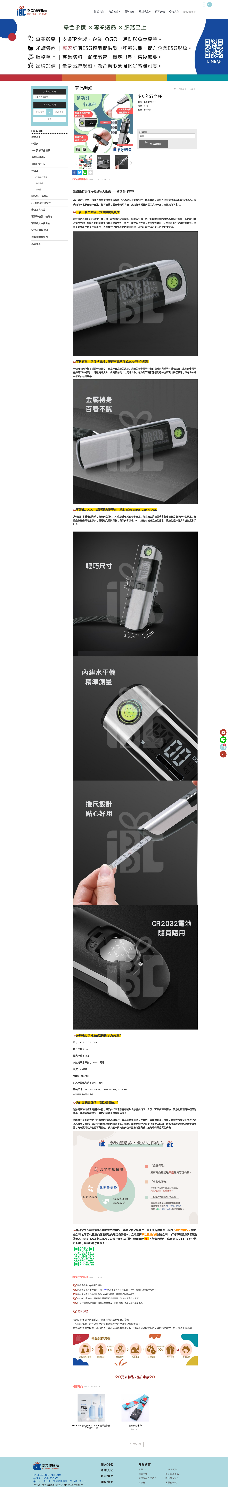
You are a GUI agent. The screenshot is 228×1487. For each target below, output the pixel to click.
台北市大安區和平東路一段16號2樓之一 (65, 1481)
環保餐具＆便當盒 (40, 223)
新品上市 (36, 137)
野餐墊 (38, 189)
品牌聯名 (36, 244)
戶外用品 (39, 183)
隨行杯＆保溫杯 (39, 196)
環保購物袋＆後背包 (41, 216)
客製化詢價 (171, 1482)
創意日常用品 (38, 164)
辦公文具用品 (38, 209)
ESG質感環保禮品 (40, 150)
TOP (223, 754)
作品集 (34, 143)
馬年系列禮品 (38, 157)
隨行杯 (142, 1482)
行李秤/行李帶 (41, 177)
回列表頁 (135, 1444)
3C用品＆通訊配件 (41, 203)
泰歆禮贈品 (32, 11)
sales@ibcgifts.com (47, 1475)
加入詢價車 (153, 143)
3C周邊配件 (171, 1469)
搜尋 (49, 119)
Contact (223, 732)
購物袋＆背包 (172, 1478)
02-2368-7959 (51, 1478)
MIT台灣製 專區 (39, 230)
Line (223, 739)
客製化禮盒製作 (39, 237)
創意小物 (143, 1474)
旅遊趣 (34, 171)
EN (209, 4)
